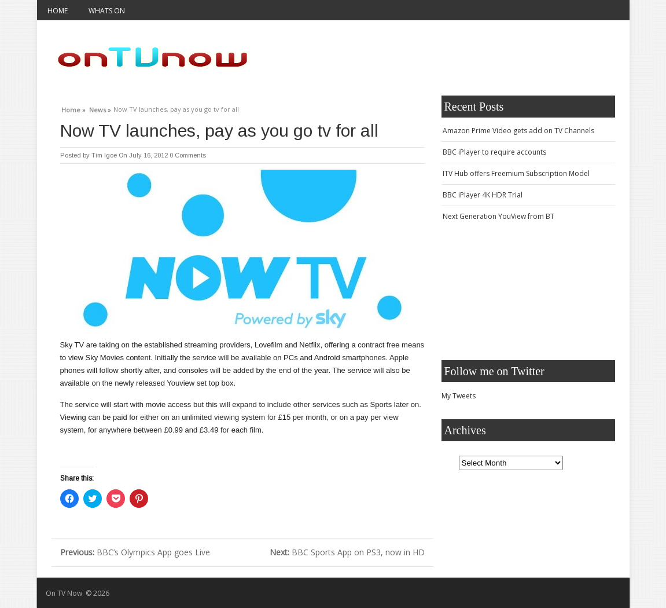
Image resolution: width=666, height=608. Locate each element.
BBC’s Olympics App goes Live (135, 552)
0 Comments (188, 155)
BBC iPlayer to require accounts (494, 152)
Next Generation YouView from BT (498, 216)
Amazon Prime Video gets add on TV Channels (518, 130)
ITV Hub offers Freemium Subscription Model (516, 173)
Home (57, 11)
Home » (73, 108)
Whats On (107, 11)
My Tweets (458, 396)
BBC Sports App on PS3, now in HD (347, 552)
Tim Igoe (104, 155)
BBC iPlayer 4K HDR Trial (483, 195)
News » (100, 108)
